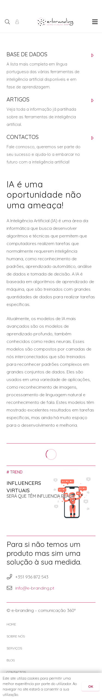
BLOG (11, 660)
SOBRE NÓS (16, 636)
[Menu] (95, 22)
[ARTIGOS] (45, 101)
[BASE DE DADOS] (45, 55)
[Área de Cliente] (17, 21)
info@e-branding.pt (34, 588)
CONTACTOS (16, 672)
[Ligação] (55, 22)
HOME (11, 624)
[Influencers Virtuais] (51, 494)
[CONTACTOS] (45, 138)
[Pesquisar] (7, 22)
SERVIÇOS (14, 648)
